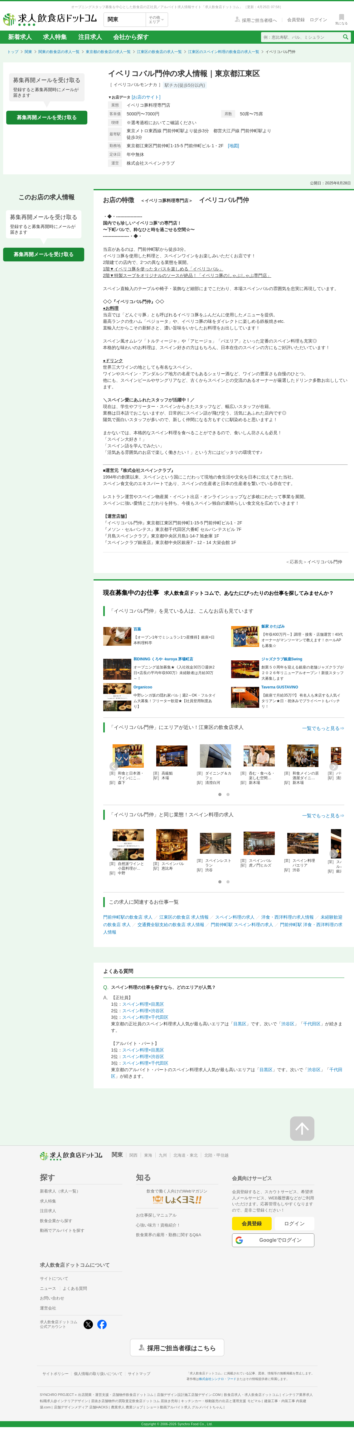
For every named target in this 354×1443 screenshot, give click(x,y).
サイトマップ (139, 1374)
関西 (133, 1155)
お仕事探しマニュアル (156, 1215)
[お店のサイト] (146, 97)
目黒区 (239, 1023)
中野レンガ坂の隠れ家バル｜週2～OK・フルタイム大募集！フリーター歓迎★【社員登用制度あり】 (174, 701)
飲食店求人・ (251, 1395)
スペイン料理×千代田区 (145, 1017)
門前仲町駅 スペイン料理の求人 (242, 924)
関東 (28, 52)
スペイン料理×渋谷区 (143, 1010)
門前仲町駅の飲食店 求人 (128, 917)
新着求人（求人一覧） (60, 1191)
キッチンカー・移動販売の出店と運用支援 (221, 1401)
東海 (148, 1155)
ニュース (48, 1288)
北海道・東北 (185, 1155)
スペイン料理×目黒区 (143, 1004)
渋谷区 (287, 1023)
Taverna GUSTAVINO (279, 687)
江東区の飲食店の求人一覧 (159, 52)
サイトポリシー (55, 1374)
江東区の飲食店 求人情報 (184, 917)
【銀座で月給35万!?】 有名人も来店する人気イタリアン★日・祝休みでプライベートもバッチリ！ (301, 701)
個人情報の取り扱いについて (98, 1374)
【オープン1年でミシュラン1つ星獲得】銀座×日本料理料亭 (174, 640)
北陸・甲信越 (216, 1155)
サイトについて (54, 1278)
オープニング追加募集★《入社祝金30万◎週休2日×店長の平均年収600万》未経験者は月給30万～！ (174, 673)
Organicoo (142, 687)
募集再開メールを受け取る (47, 117)
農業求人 (127, 1407)
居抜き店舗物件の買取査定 (134, 1401)
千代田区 (312, 1023)
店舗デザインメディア (81, 1407)
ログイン (294, 1223)
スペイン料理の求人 (235, 917)
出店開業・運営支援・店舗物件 (115, 1395)
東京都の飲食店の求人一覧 (108, 52)
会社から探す (131, 37)
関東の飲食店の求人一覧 (59, 52)
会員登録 (252, 1223)
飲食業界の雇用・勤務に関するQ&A (168, 1234)
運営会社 (48, 1308)
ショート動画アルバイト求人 (184, 1407)
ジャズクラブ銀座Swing (281, 659)
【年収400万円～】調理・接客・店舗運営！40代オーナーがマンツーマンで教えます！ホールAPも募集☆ (302, 640)
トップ (12, 52)
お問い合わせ (52, 1298)
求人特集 (55, 37)
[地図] (233, 145)
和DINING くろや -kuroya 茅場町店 (163, 659)
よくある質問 (75, 1288)
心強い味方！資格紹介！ (158, 1225)
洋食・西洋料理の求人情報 (287, 917)
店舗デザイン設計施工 (189, 1395)
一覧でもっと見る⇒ (323, 728)
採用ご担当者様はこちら (181, 1347)
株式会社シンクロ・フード (217, 1379)
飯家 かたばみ (273, 626)
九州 (163, 1155)
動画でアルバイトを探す (62, 1230)
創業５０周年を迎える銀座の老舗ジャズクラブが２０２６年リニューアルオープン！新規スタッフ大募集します (302, 673)
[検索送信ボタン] (345, 37)
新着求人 (20, 37)
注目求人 (90, 37)
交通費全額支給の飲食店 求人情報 (171, 924)
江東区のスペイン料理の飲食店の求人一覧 (223, 52)
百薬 (137, 629)
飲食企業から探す (56, 1220)
